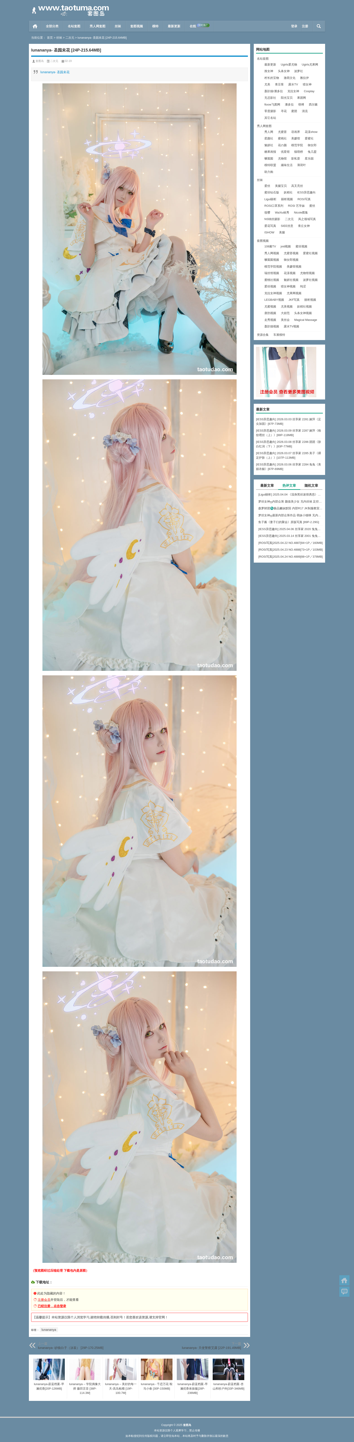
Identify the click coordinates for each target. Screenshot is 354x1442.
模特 (155, 26)
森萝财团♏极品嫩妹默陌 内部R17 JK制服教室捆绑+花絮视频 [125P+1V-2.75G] (290, 508)
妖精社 (288, 192)
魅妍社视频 (291, 280)
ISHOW (269, 232)
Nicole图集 (301, 212)
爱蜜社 (309, 138)
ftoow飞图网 (272, 104)
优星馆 (285, 151)
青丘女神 (304, 226)
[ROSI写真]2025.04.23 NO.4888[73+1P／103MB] (290, 549)
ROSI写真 (304, 199)
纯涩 (303, 286)
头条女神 (284, 71)
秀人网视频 (271, 253)
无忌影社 (270, 97)
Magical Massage (305, 320)
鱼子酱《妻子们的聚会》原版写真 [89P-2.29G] (288, 522)
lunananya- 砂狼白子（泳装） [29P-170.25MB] (70, 1348)
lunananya (49, 1330)
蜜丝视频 (301, 246)
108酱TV (270, 246)
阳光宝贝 (287, 97)
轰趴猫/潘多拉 (273, 91)
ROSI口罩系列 (273, 205)
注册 (305, 26)
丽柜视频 (287, 199)
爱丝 (267, 186)
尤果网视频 (294, 293)
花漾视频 (290, 273)
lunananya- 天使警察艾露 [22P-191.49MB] (211, 1348)
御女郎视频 (291, 259)
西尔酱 (313, 104)
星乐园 (309, 158)
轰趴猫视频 (271, 326)
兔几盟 (312, 151)
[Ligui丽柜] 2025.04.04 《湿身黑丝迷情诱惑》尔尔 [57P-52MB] (290, 494)
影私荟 (295, 158)
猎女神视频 (288, 286)
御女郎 (312, 145)
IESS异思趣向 (306, 192)
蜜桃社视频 (271, 280)
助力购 (268, 172)
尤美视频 (287, 306)
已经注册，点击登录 (52, 1306)
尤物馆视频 (307, 273)
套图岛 (40, 61)
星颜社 (268, 138)
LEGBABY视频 (274, 299)
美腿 (282, 232)
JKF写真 (294, 299)
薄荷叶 (301, 165)
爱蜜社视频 (310, 253)
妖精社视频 (304, 306)
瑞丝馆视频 (271, 273)
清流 (305, 111)
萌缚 (301, 104)
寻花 (284, 111)
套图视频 (136, 26)
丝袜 (118, 26)
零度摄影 (270, 111)
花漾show (311, 132)
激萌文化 (290, 78)
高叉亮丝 (297, 186)
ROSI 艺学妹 (296, 205)
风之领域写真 (307, 219)
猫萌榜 (298, 151)
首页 (35, 26)
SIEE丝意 (287, 226)
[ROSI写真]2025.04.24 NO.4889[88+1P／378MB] (290, 556)
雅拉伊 (304, 78)
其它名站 (270, 118)
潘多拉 (289, 104)
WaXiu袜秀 (282, 212)
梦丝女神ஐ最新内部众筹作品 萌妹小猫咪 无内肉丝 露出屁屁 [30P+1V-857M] (290, 515)
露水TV (293, 84)
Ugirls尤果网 (310, 64)
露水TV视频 (291, 326)
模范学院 (297, 145)
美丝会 (285, 320)
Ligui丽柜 (270, 199)
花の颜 (282, 145)
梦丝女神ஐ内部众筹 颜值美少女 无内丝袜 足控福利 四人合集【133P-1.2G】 (290, 501)
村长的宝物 (271, 78)
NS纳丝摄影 (272, 219)
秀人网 (268, 132)
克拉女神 (293, 91)
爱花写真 (270, 226)
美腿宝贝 (281, 186)
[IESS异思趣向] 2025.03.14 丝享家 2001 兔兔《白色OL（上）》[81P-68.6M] (290, 536)
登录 (294, 26)
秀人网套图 (97, 26)
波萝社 (298, 71)
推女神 (268, 71)
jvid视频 (286, 246)
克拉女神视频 (273, 293)
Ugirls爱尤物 (289, 64)
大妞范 (285, 313)
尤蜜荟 (282, 132)
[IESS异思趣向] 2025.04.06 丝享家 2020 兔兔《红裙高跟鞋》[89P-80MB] (290, 529)
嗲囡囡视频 (271, 259)
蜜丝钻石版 (271, 192)
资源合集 (263, 334)
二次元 (69, 37)
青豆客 (279, 84)
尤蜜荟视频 (291, 253)
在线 (200, 25)
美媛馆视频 (294, 266)
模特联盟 (270, 165)
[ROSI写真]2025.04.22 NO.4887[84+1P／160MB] (290, 543)
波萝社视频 (310, 280)
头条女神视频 (303, 313)
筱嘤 (267, 212)
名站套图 (74, 26)
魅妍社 (268, 145)
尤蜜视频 (270, 306)
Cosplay (309, 91)
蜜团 (294, 111)
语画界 (295, 132)
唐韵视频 (270, 313)
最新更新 (174, 26)
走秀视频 (270, 320)
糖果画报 (270, 151)
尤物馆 (282, 158)
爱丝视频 (270, 286)
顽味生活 (287, 165)
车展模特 (279, 334)
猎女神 (307, 84)
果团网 (301, 97)
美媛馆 (295, 138)
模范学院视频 (273, 266)
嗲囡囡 (268, 158)
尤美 (267, 84)
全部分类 (52, 26)
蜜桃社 (282, 138)
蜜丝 (312, 205)
